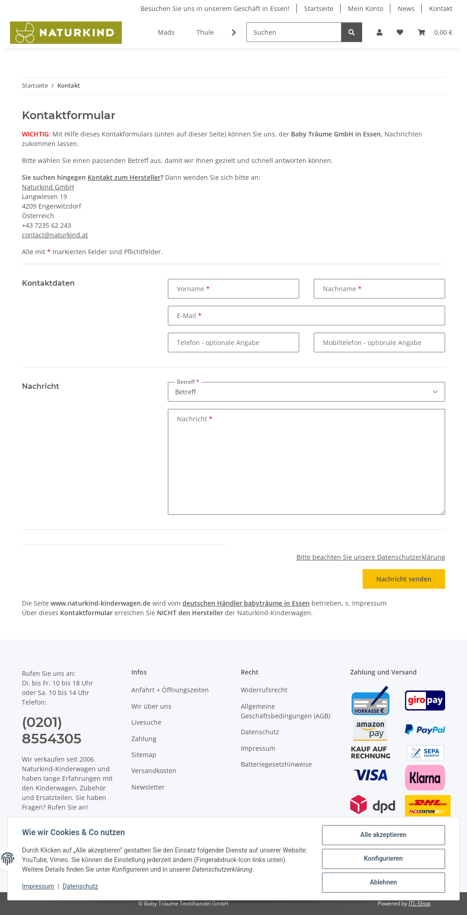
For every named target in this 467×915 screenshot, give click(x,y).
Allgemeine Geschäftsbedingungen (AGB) (285, 711)
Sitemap (143, 754)
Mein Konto (365, 8)
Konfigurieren (382, 859)
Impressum (38, 886)
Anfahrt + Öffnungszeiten (170, 689)
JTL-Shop (420, 903)
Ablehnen (382, 882)
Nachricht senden (403, 579)
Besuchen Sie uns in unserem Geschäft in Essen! (215, 8)
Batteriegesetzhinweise (276, 764)
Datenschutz (81, 886)
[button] (379, 32)
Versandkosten (153, 770)
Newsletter (148, 787)
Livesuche (146, 722)
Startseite (318, 8)
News (406, 8)
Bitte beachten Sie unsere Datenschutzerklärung (370, 557)
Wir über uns (151, 706)
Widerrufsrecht (264, 689)
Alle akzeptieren (383, 835)
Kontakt (440, 8)
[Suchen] (294, 32)
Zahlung (143, 738)
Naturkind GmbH (48, 187)
